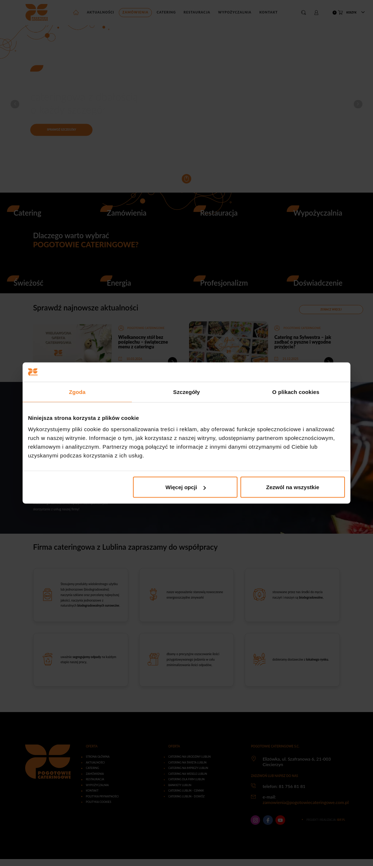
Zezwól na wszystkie (292, 487)
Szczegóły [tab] (186, 391)
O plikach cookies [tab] (295, 391)
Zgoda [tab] (77, 391)
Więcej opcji (185, 487)
